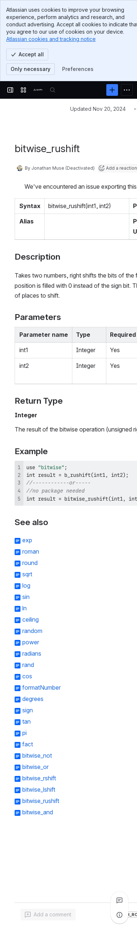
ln (24, 608)
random (32, 630)
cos (27, 676)
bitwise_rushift (40, 800)
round (30, 562)
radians (31, 653)
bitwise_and (37, 812)
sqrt (27, 574)
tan (26, 721)
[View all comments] (119, 900)
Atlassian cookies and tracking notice (51, 39)
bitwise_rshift (39, 778)
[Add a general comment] (48, 914)
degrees (32, 698)
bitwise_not (37, 755)
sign (27, 710)
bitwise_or (35, 766)
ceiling (30, 619)
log (26, 585)
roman (30, 551)
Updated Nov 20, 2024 (98, 109)
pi (24, 732)
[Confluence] (38, 90)
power (30, 642)
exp (27, 540)
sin (26, 596)
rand (28, 664)
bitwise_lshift (38, 789)
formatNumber (41, 687)
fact (27, 744)
